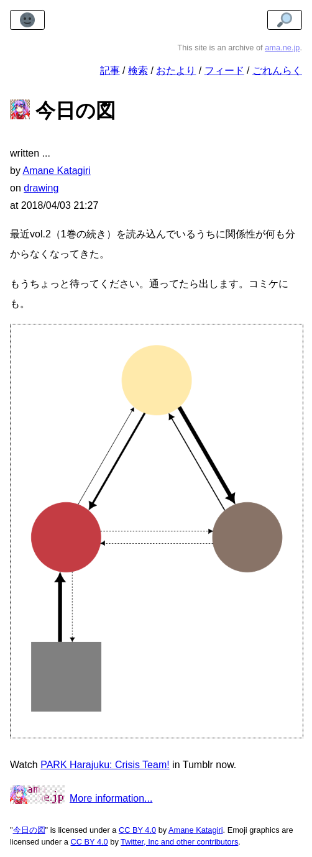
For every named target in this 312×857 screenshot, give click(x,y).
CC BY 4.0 (137, 830)
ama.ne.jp (282, 47)
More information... (111, 798)
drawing (41, 188)
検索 (138, 70)
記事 (110, 70)
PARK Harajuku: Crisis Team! (104, 764)
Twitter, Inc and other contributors (179, 841)
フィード (224, 70)
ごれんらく (277, 70)
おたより (176, 70)
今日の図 (29, 830)
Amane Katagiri (195, 830)
